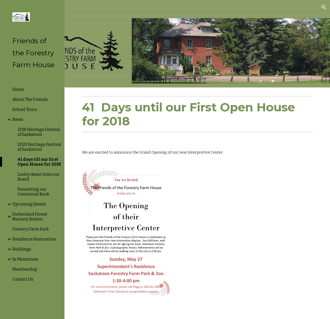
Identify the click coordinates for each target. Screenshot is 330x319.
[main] (197, 114)
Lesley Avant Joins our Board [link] (39, 177)
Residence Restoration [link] (34, 239)
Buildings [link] (21, 249)
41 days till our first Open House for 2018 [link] (39, 162)
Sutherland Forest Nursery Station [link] (29, 216)
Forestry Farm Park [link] (30, 229)
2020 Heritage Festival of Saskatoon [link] (39, 147)
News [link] (17, 119)
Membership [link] (24, 269)
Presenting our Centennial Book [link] (33, 192)
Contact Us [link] (22, 279)
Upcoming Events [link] (29, 204)
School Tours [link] (24, 109)
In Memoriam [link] (25, 259)
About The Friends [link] (30, 99)
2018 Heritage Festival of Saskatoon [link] (39, 132)
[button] (324, 7)
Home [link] (18, 89)
